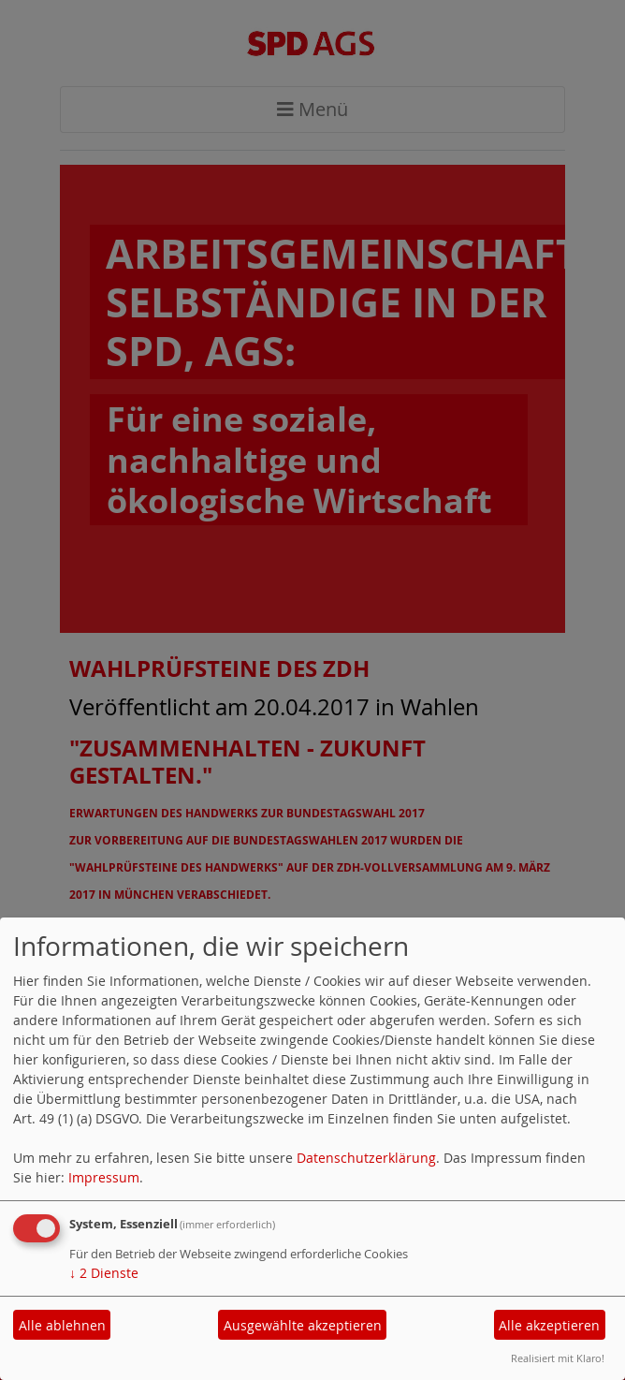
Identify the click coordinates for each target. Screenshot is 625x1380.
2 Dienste (103, 1273)
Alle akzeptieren (549, 1325)
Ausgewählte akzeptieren (303, 1325)
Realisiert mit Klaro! (557, 1358)
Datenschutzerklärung (366, 1158)
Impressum (103, 1177)
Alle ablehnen (62, 1325)
